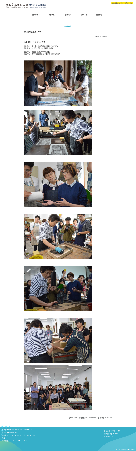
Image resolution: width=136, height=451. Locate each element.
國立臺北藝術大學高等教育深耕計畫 (122, 3)
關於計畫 (35, 15)
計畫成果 (68, 15)
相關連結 (99, 15)
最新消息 (52, 15)
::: (24, 21)
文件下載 (84, 15)
